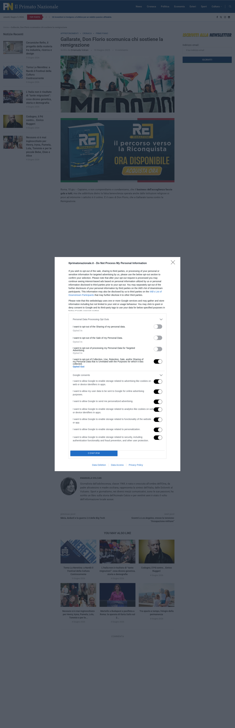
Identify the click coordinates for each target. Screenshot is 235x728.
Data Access (117, 465)
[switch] (158, 326)
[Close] (174, 263)
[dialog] (117, 364)
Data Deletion (99, 465)
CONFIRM (94, 453)
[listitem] (117, 319)
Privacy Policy (136, 465)
